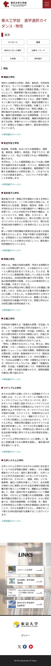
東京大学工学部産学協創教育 (21, 604)
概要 (38, 42)
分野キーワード (38, 50)
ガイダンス (12, 42)
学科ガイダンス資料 (12, 50)
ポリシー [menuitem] (25, 635)
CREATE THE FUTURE (22, 592)
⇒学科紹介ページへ (11, 134)
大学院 (13, 58)
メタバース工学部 (20, 569)
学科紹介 (38, 58)
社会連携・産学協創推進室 (21, 581)
